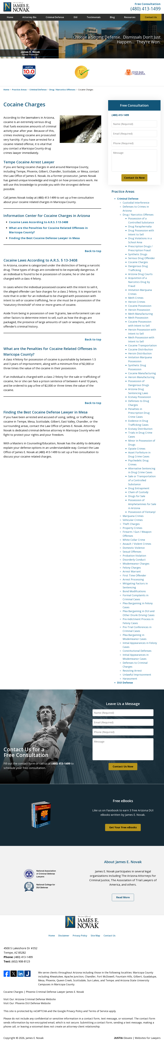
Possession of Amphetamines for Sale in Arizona (142, 504)
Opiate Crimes (136, 448)
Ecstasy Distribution (140, 428)
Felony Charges (132, 567)
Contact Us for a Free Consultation (26, 752)
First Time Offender (134, 575)
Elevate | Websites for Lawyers (137, 1038)
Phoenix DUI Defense (27, 1003)
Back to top (93, 251)
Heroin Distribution (140, 353)
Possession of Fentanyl (141, 512)
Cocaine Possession (139, 305)
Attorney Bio (29, 17)
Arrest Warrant (132, 571)
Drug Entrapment (138, 488)
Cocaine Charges (138, 262)
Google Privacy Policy (70, 1011)
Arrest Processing (133, 579)
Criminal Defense (55, 17)
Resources (129, 17)
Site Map (95, 935)
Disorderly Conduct (134, 559)
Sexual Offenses (132, 551)
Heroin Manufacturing (141, 377)
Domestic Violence (134, 547)
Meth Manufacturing (140, 313)
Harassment (130, 678)
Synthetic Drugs (137, 254)
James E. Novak (35, 1038)
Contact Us (151, 17)
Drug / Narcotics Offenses (62, 89)
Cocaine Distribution (140, 349)
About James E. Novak (123, 861)
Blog (112, 17)
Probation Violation (134, 555)
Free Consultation (148, 4)
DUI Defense (125, 682)
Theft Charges (131, 524)
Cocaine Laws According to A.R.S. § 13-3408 (38, 222)
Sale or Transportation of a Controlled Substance (142, 480)
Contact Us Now (134, 177)
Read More (123, 897)
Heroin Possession (139, 309)
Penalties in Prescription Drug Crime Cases (139, 413)
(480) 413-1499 (146, 9)
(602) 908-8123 (20, 961)
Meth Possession (138, 317)
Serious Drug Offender (141, 258)
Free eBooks (123, 800)
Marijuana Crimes (133, 516)
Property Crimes (132, 528)
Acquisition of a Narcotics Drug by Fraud (139, 282)
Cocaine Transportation (142, 345)
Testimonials (94, 17)
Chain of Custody (138, 492)
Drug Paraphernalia (140, 226)
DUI (75, 17)
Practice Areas (19, 89)
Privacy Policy (80, 935)
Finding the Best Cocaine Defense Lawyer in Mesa (44, 238)
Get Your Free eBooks (123, 827)
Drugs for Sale (136, 496)
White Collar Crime (134, 539)
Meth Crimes (135, 297)
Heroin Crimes (136, 301)
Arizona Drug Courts (140, 274)
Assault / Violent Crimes (137, 543)
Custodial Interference (136, 202)
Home (10, 17)
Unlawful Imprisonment (137, 674)
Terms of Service (98, 1011)
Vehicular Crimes (133, 520)
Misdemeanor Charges (136, 563)
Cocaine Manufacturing (142, 373)
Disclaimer (63, 935)
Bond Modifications (134, 591)
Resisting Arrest (132, 670)
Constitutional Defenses (137, 650)
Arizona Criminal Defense (30, 999)
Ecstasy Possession (139, 397)
